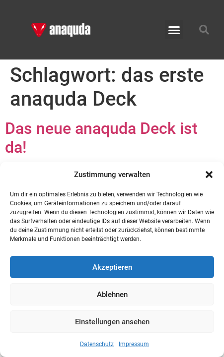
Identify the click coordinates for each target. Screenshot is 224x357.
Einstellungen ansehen (112, 321)
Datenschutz (97, 344)
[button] (209, 174)
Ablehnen (112, 294)
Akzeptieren (112, 267)
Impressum (134, 344)
